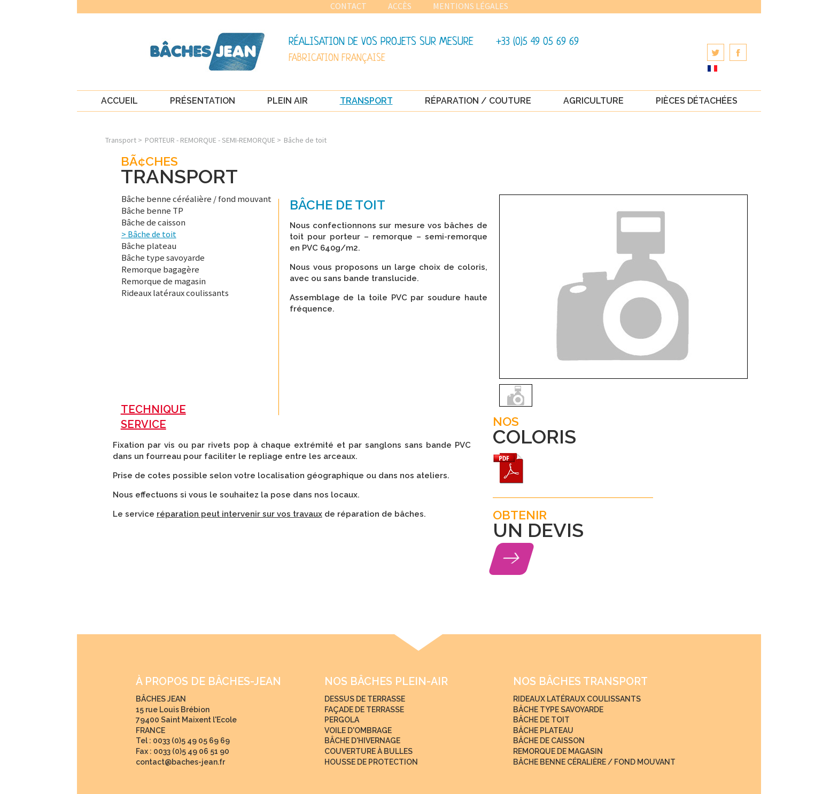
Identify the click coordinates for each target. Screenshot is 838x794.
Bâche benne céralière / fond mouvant (594, 762)
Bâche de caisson (153, 222)
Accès (400, 6)
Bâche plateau (148, 246)
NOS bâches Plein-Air (386, 681)
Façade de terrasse (364, 709)
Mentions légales (470, 6)
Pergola (341, 719)
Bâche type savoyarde (163, 257)
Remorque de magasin (163, 281)
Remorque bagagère (160, 269)
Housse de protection (371, 762)
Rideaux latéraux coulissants (175, 293)
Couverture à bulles (368, 751)
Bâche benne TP (152, 210)
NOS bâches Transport (580, 681)
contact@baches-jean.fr (180, 762)
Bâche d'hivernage (362, 740)
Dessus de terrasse (364, 699)
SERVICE (143, 424)
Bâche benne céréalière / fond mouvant (196, 199)
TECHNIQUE (153, 409)
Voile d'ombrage (358, 730)
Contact (348, 6)
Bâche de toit (151, 234)
